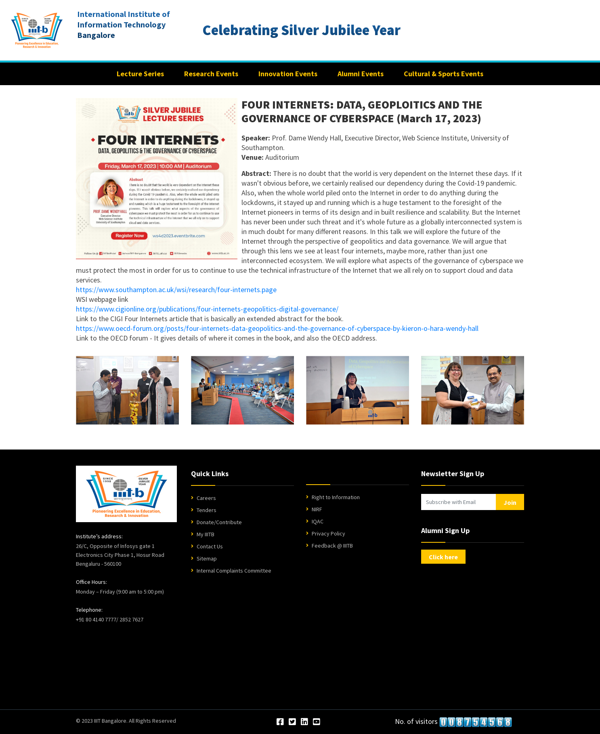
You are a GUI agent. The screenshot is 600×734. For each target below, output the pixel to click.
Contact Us (210, 546)
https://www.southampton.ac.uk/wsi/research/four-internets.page (176, 289)
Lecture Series (140, 73)
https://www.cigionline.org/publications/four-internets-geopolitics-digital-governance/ (207, 309)
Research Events (211, 73)
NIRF (317, 509)
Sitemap (207, 558)
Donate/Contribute (219, 522)
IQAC (317, 521)
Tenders (206, 510)
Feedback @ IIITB (332, 545)
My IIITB (205, 534)
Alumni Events (361, 73)
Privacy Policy (328, 533)
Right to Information (336, 497)
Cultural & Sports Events (443, 73)
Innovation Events (287, 73)
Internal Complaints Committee (234, 570)
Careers (206, 498)
